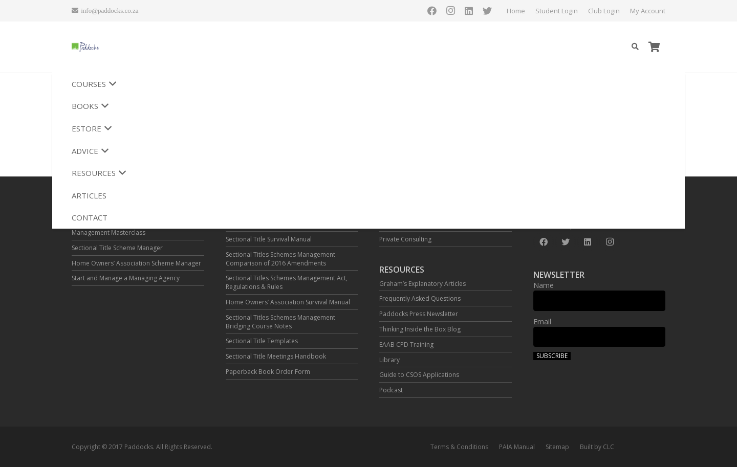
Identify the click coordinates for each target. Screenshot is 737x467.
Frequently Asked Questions (420, 298)
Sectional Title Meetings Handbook (276, 356)
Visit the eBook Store (256, 223)
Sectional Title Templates (262, 341)
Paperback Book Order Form (268, 371)
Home (432, 10)
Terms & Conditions (459, 446)
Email (542, 321)
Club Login (520, 10)
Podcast (391, 390)
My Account (563, 10)
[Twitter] (656, 11)
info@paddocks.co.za (584, 225)
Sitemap (557, 446)
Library (389, 359)
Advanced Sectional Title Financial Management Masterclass (120, 228)
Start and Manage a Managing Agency (126, 278)
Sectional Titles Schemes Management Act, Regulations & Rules (287, 282)
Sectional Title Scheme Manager (117, 247)
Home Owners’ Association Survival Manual (288, 302)
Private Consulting (405, 239)
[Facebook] (601, 11)
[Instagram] (619, 11)
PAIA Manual (517, 446)
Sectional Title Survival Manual (269, 239)
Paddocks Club (401, 223)
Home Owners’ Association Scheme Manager (136, 263)
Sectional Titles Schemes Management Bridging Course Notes (280, 321)
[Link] (123, 47)
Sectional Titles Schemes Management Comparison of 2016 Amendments (280, 259)
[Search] (635, 47)
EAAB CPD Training (406, 344)
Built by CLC (597, 446)
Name (543, 285)
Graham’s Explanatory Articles (422, 283)
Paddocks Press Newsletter (418, 313)
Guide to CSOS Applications (419, 374)
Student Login (472, 10)
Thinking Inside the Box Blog (420, 329)
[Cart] (654, 47)
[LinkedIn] (637, 11)
